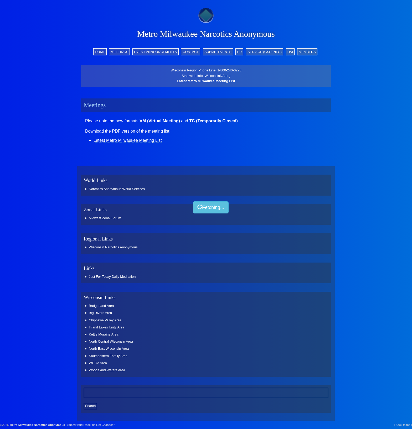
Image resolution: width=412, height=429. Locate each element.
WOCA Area (98, 363)
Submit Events (217, 52)
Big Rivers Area (100, 313)
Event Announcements (155, 52)
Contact (191, 52)
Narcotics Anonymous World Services (117, 189)
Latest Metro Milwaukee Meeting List (206, 81)
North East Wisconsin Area (109, 348)
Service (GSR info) (265, 52)
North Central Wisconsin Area (111, 341)
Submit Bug (75, 424)
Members (307, 52)
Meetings (119, 52)
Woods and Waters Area (107, 370)
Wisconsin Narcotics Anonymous (113, 247)
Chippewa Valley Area (105, 320)
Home (100, 52)
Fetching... (210, 207)
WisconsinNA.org (217, 76)
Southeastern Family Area (108, 356)
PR (239, 52)
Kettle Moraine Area (103, 334)
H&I (290, 52)
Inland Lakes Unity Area (106, 327)
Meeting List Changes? (100, 424)
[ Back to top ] (403, 424)
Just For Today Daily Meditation (112, 277)
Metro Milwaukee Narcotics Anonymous (206, 34)
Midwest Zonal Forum (105, 218)
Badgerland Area (101, 306)
